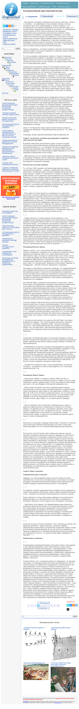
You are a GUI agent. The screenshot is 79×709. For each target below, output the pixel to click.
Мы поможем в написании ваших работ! (10, 197)
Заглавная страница (10, 29)
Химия (16, 90)
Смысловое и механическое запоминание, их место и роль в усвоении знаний (9, 134)
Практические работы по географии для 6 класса (10, 227)
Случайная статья (10, 33)
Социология (9, 82)
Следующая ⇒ (72, 16)
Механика (15, 75)
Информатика (6, 65)
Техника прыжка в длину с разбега (34, 628)
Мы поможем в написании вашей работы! (33, 699)
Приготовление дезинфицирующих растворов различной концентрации (10, 107)
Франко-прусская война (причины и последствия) (9, 119)
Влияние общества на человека (10, 212)
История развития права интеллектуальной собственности (61, 664)
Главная (25, 3)
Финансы (15, 88)
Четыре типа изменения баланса (10, 163)
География (12, 62)
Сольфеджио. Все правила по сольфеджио (9, 253)
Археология (8, 57)
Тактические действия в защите (61, 628)
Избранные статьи (10, 31)
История (6, 67)
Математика (13, 72)
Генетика (10, 60)
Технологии (11, 83)
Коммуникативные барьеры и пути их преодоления (9, 142)
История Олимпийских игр (34, 663)
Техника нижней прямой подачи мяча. (11, 113)
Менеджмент (15, 73)
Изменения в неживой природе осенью (9, 240)
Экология (5, 93)
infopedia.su (26, 701)
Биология (9, 59)
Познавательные (62, 3)
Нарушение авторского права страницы (65, 698)
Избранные (34, 3)
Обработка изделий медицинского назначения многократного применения (10, 150)
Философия (14, 86)
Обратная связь (9, 40)
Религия (6, 80)
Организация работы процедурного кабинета (10, 126)
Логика (8, 69)
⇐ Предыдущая (47, 16)
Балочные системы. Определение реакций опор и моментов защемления (10, 261)
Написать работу (9, 44)
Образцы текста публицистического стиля (10, 158)
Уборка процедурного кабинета (8, 246)
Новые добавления (10, 39)
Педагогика (6, 78)
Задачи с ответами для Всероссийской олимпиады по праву (10, 169)
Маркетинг (10, 70)
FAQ (4, 42)
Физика (11, 85)
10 (58, 606)
